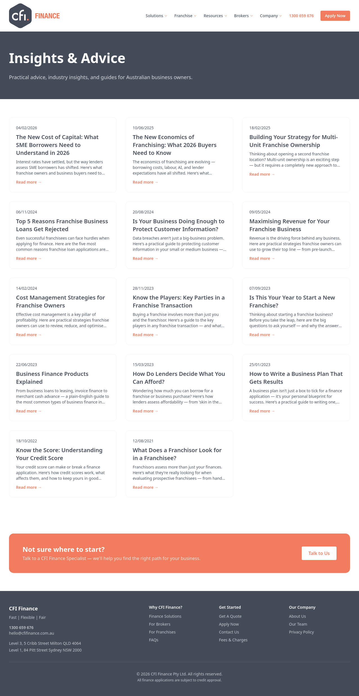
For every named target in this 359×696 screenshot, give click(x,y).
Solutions (157, 15)
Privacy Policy (301, 632)
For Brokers (159, 624)
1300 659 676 (301, 15)
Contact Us (229, 632)
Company (271, 15)
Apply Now (335, 15)
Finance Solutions (165, 616)
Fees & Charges (233, 640)
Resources (215, 15)
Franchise (185, 15)
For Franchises (162, 632)
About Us (297, 616)
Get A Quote (230, 616)
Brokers (243, 15)
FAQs (153, 640)
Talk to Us (319, 553)
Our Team (298, 624)
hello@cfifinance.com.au (31, 633)
